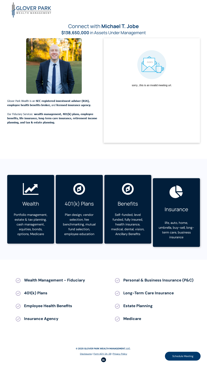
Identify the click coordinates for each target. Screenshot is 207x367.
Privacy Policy (120, 353)
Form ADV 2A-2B (102, 353)
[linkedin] (103, 360)
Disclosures (86, 353)
